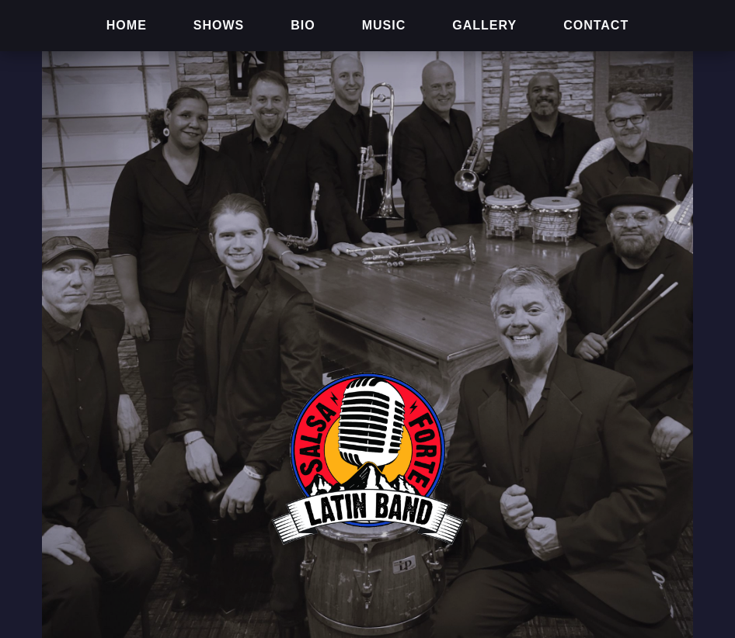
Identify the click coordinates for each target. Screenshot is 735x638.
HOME (126, 25)
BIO (303, 25)
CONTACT (596, 25)
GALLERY (484, 25)
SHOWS (218, 25)
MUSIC (384, 25)
